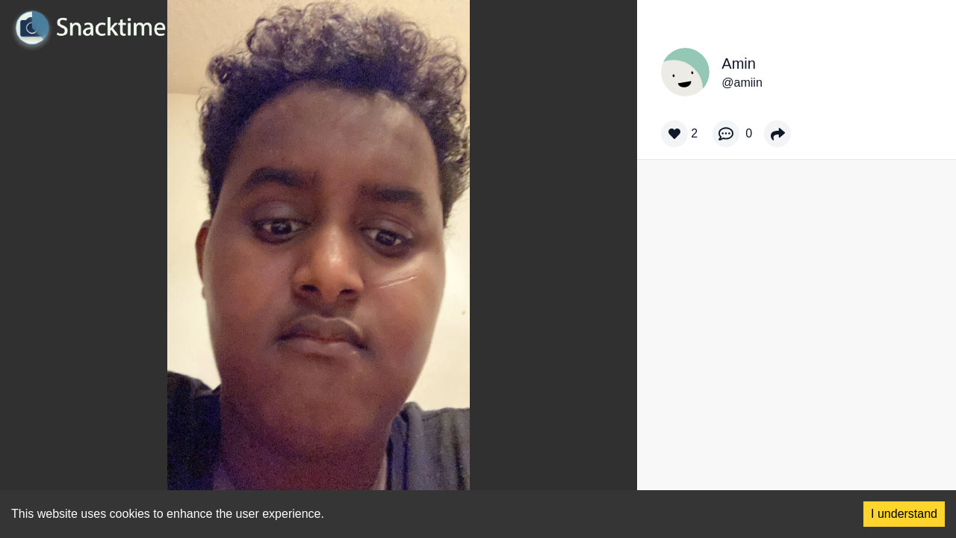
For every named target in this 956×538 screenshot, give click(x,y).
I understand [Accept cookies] (904, 513)
